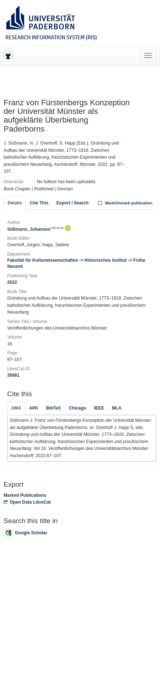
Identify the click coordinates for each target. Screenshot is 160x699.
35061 (13, 375)
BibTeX (53, 408)
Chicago (77, 408)
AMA (16, 408)
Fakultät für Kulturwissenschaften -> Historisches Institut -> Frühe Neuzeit (76, 263)
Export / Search (72, 202)
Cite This (39, 202)
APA (33, 408)
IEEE (99, 408)
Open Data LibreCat (27, 502)
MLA (116, 408)
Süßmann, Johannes (35, 229)
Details (15, 202)
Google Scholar (25, 532)
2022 (12, 282)
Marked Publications (25, 495)
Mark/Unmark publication (124, 203)
